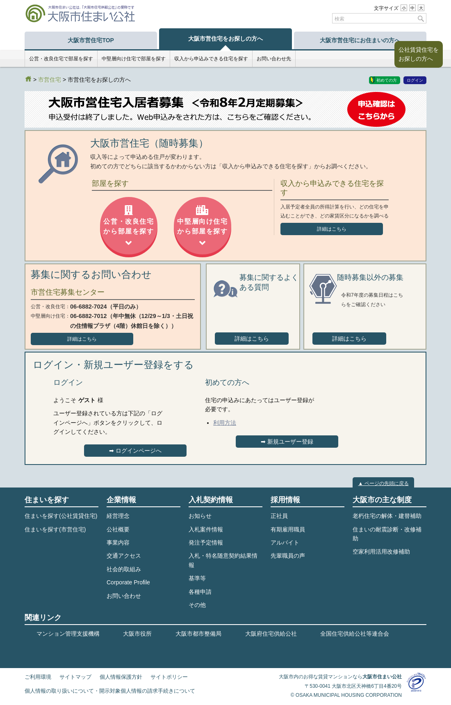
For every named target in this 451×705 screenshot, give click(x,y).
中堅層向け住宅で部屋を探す (134, 58)
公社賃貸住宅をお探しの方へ (419, 54)
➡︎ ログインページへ (135, 450)
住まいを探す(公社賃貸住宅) (61, 516)
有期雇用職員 (288, 529)
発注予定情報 (206, 542)
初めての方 (386, 80)
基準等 (197, 578)
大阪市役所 (137, 633)
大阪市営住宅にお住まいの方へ (360, 40)
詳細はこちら (331, 229)
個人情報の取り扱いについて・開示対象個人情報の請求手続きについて (110, 691)
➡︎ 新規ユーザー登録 (287, 441)
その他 (197, 605)
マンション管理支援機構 (68, 633)
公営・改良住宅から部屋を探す (128, 226)
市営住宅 (49, 79)
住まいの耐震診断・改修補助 (387, 534)
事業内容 (118, 542)
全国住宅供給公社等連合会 (354, 633)
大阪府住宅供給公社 (271, 633)
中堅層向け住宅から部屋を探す (202, 226)
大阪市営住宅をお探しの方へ (225, 38)
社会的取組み (124, 569)
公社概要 (118, 529)
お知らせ (200, 516)
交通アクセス (124, 555)
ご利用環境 (38, 677)
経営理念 (118, 516)
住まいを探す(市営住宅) (55, 529)
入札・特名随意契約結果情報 (223, 560)
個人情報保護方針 (121, 677)
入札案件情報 (206, 529)
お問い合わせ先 (274, 58)
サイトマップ (75, 677)
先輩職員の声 (288, 555)
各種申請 (200, 591)
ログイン (415, 80)
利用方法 (224, 422)
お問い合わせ (124, 596)
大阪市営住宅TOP (91, 40)
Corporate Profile (128, 582)
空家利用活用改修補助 (381, 551)
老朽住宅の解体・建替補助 (387, 516)
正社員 (279, 516)
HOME (28, 78)
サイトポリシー (169, 677)
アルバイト (285, 542)
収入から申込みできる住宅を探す (211, 58)
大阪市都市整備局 (198, 633)
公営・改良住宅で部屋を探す (61, 58)
